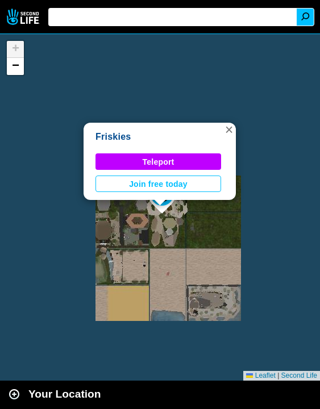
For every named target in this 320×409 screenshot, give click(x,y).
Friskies (113, 136)
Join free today (158, 184)
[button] (229, 129)
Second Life (24, 17)
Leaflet (260, 375)
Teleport (158, 161)
